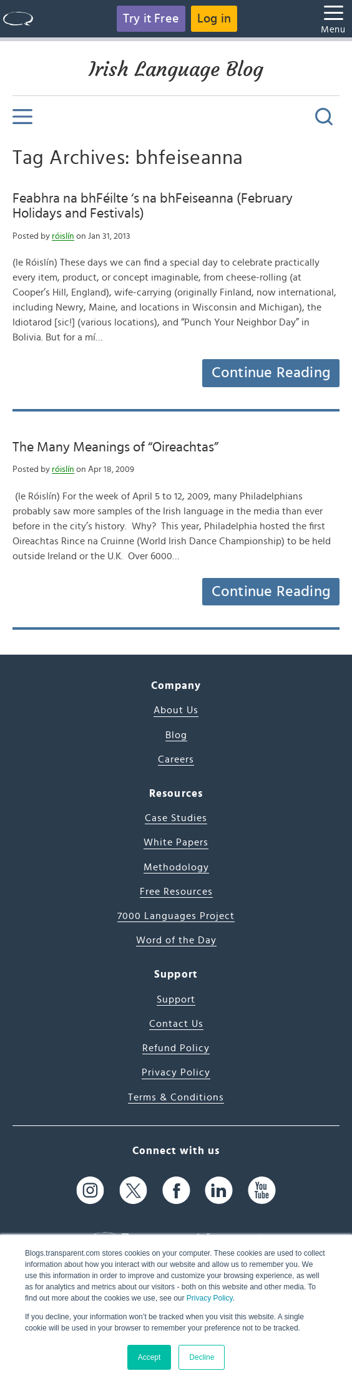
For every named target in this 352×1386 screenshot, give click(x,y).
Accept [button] (149, 1357)
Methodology (176, 867)
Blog (176, 735)
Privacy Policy (210, 1298)
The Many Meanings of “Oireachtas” (115, 447)
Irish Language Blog (176, 69)
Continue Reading (271, 372)
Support (176, 999)
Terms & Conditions (176, 1097)
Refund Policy (176, 1048)
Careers (176, 759)
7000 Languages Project (176, 916)
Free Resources (176, 892)
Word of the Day (176, 940)
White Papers (176, 842)
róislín (63, 236)
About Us (176, 710)
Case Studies (176, 818)
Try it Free (151, 18)
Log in (214, 18)
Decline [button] (201, 1357)
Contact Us (176, 1024)
